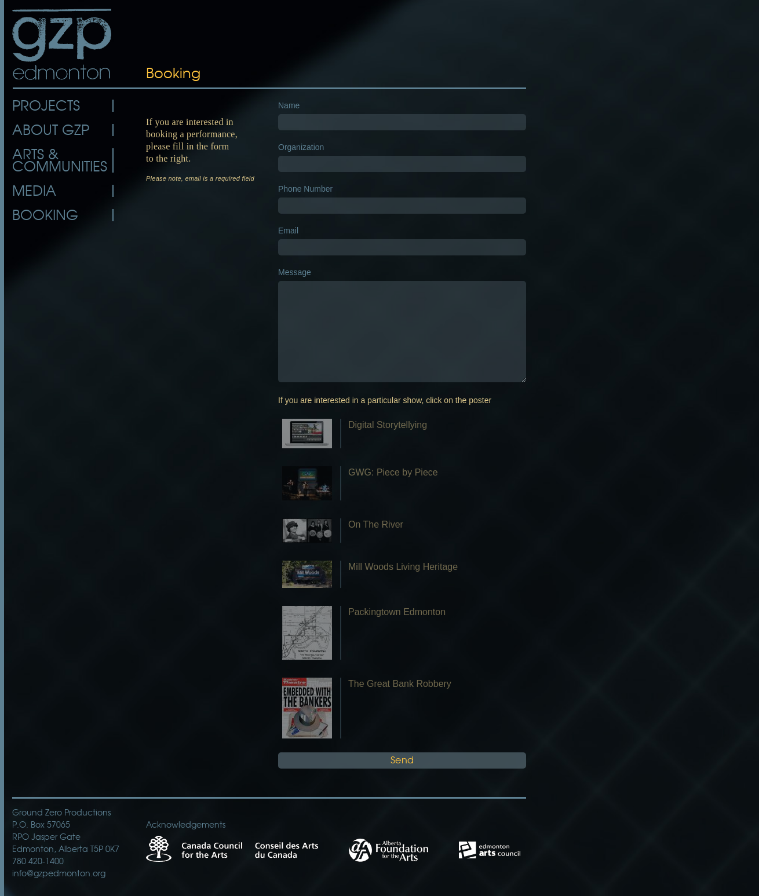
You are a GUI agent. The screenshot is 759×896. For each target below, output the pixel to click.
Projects (46, 106)
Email (288, 230)
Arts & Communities (59, 160)
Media (34, 191)
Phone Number (305, 188)
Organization (301, 147)
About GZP (50, 130)
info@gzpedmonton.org (58, 873)
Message (294, 272)
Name (289, 105)
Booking (45, 215)
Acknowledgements (185, 825)
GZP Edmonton (63, 44)
